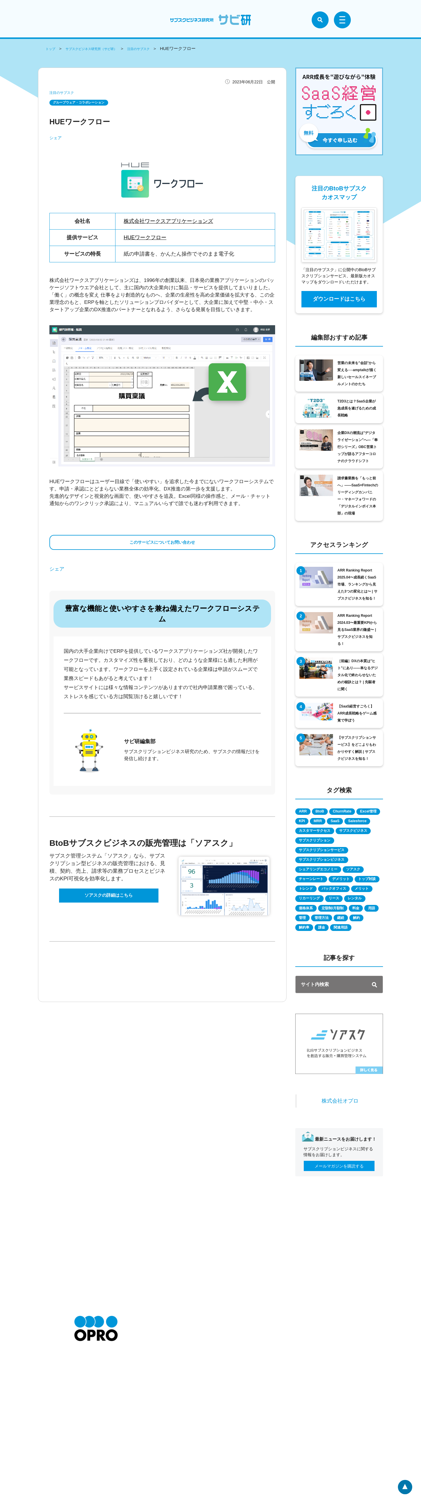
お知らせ (82, 1427)
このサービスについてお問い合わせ (162, 547)
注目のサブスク (164, 48)
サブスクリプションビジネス (327, 885)
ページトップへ (404, 1486)
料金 (344, 959)
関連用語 (309, 991)
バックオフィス (315, 927)
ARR (305, 812)
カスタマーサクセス (319, 843)
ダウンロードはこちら (339, 299)
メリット (351, 927)
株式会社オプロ (340, 1165)
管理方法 (330, 969)
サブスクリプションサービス (327, 875)
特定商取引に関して (154, 1427)
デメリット (353, 906)
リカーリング (313, 938)
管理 (305, 969)
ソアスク (367, 896)
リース (345, 938)
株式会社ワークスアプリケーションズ (168, 222)
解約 (305, 980)
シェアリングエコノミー (323, 896)
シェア (55, 139)
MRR (358, 822)
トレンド (343, 917)
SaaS (306, 833)
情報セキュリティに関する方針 (164, 1452)
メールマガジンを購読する (339, 1230)
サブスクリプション (319, 864)
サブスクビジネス (317, 854)
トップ (52, 48)
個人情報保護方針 (152, 1435)
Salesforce (334, 833)
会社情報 (82, 1435)
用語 (365, 959)
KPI (336, 822)
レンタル (309, 948)
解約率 (328, 980)
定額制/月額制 (314, 959)
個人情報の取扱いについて (160, 1444)
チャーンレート (315, 906)
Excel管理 (310, 822)
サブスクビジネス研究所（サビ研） (104, 48)
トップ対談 (311, 917)
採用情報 (82, 1444)
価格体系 (339, 948)
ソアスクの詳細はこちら (109, 906)
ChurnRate (356, 812)
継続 (356, 969)
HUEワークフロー (145, 239)
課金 (352, 980)
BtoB (328, 812)
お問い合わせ (86, 1452)
